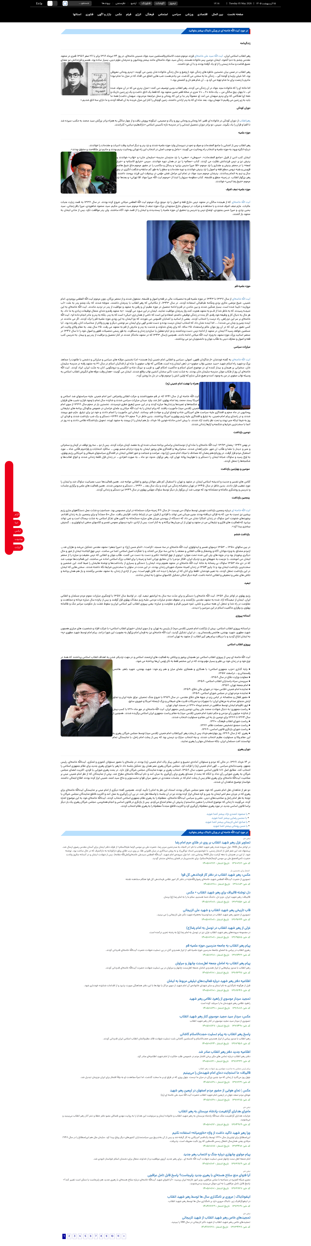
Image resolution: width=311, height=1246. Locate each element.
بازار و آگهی (104, 14)
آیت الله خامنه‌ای (241, 202)
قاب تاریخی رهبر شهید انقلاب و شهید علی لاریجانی (216, 910)
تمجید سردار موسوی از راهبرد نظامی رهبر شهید (219, 999)
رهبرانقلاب (244, 121)
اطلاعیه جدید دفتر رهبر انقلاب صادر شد (224, 1052)
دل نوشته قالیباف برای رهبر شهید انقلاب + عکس (218, 892)
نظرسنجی (120, 3)
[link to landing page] (265, 15)
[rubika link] (9, 473)
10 (112, 1236)
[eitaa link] (9, 522)
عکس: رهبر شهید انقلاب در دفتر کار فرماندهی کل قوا (215, 875)
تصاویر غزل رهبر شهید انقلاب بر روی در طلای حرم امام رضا (212, 842)
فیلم (128, 14)
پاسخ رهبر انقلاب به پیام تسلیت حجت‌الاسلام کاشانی (215, 1034)
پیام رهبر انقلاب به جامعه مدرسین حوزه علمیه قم (218, 945)
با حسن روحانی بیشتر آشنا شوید (230, 826)
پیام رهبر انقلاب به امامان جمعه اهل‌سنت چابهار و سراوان (212, 963)
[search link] (65, 3)
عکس (118, 14)
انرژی (138, 14)
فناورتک (146, 3)
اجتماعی (163, 14)
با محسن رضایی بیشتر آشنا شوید (229, 818)
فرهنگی (149, 14)
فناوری (89, 14)
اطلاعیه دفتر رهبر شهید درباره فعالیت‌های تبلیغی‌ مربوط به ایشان (208, 981)
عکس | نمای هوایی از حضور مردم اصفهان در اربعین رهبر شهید (210, 1090)
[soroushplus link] (9, 506)
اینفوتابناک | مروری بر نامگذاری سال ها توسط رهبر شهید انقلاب (208, 1197)
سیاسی (176, 14)
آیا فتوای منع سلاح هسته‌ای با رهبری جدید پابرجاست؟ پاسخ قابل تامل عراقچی (198, 1175)
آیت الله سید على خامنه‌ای (208, 56)
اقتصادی (202, 14)
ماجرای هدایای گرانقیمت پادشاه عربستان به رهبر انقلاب (214, 1111)
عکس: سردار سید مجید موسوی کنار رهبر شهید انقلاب (215, 1016)
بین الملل (217, 14)
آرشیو (134, 3)
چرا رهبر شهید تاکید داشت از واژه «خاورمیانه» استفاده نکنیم (211, 1133)
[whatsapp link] (9, 481)
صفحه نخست (235, 14)
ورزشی (189, 14)
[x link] (9, 531)
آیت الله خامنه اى (241, 511)
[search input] (77, 3)
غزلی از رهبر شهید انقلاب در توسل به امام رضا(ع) (218, 928)
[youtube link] (9, 539)
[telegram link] (9, 490)
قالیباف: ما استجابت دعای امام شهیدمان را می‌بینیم (216, 1073)
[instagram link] (9, 514)
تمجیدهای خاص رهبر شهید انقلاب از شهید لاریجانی (216, 1217)
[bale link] (9, 498)
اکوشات (160, 3)
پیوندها (106, 3)
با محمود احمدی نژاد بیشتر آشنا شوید (227, 814)
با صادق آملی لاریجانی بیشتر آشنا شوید (226, 822)
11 (118, 1236)
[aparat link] (9, 547)
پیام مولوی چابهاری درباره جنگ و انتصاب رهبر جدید (216, 1154)
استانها (77, 14)
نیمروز (173, 3)
